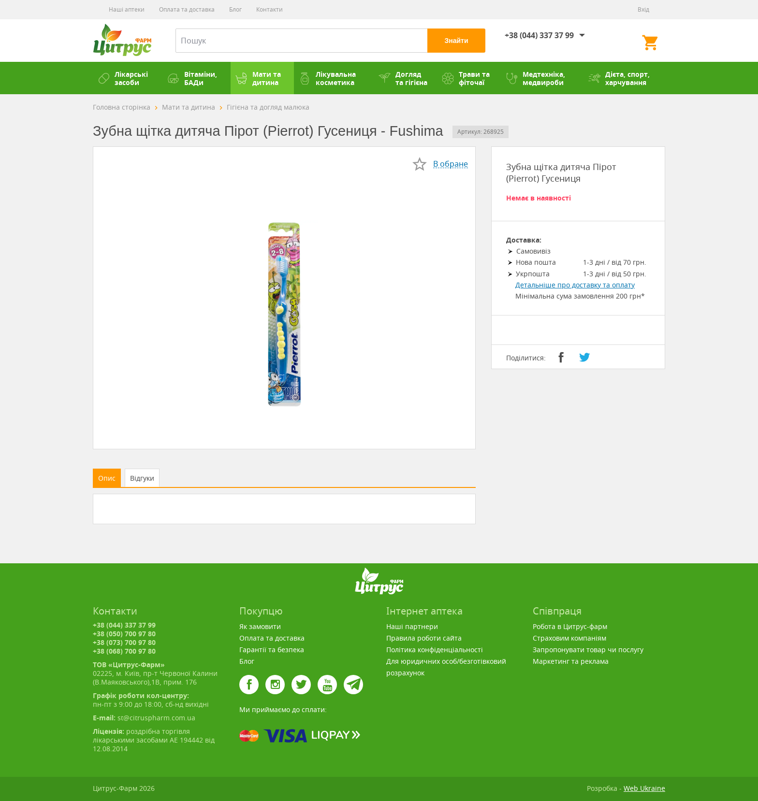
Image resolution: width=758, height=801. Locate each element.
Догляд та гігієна (403, 78)
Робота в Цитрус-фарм (570, 626)
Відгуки (142, 478)
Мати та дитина (258, 78)
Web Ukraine (644, 788)
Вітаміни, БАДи (192, 78)
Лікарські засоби (123, 78)
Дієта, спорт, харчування (619, 78)
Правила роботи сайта (424, 638)
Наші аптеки (127, 9)
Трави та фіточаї (466, 78)
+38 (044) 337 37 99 (539, 35)
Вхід (643, 9)
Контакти (269, 9)
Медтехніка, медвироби (535, 78)
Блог (235, 9)
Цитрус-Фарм (122, 40)
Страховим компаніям (569, 638)
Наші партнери (412, 626)
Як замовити (260, 626)
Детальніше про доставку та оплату (575, 284)
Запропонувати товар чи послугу (588, 649)
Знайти (456, 40)
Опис (107, 478)
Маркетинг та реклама (571, 661)
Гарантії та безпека (271, 649)
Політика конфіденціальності (434, 649)
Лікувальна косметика (327, 78)
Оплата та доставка (187, 9)
